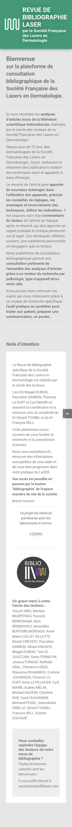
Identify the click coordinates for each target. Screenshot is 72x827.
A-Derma (45, 523)
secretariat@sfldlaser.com (38, 786)
